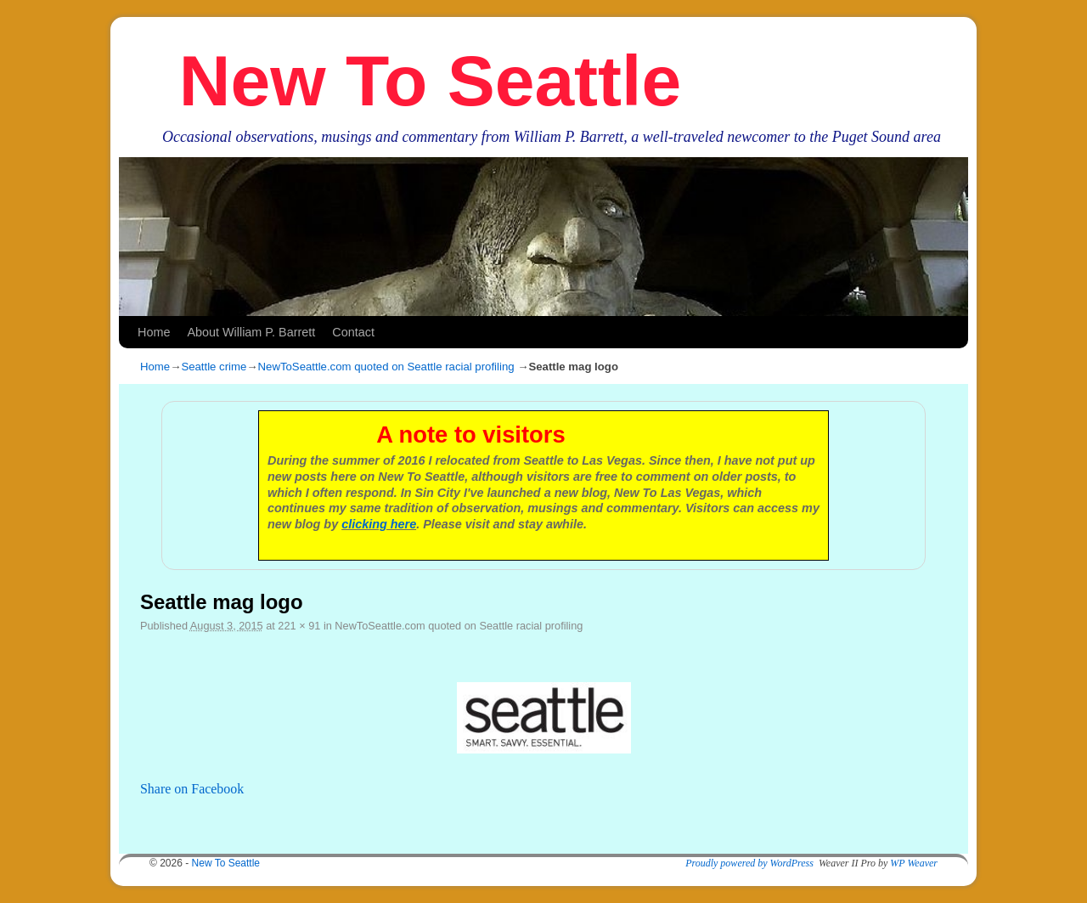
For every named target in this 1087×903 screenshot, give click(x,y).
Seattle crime (213, 366)
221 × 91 (299, 625)
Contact (353, 332)
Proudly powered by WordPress (749, 863)
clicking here (378, 524)
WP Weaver (914, 863)
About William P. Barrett (251, 332)
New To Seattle (430, 81)
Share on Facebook (192, 789)
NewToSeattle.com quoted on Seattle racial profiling (386, 366)
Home (154, 332)
